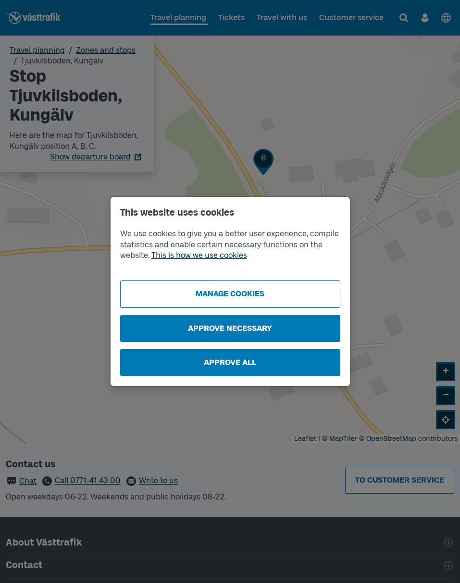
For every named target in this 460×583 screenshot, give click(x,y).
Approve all (230, 362)
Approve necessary (230, 328)
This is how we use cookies (199, 255)
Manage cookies (230, 293)
